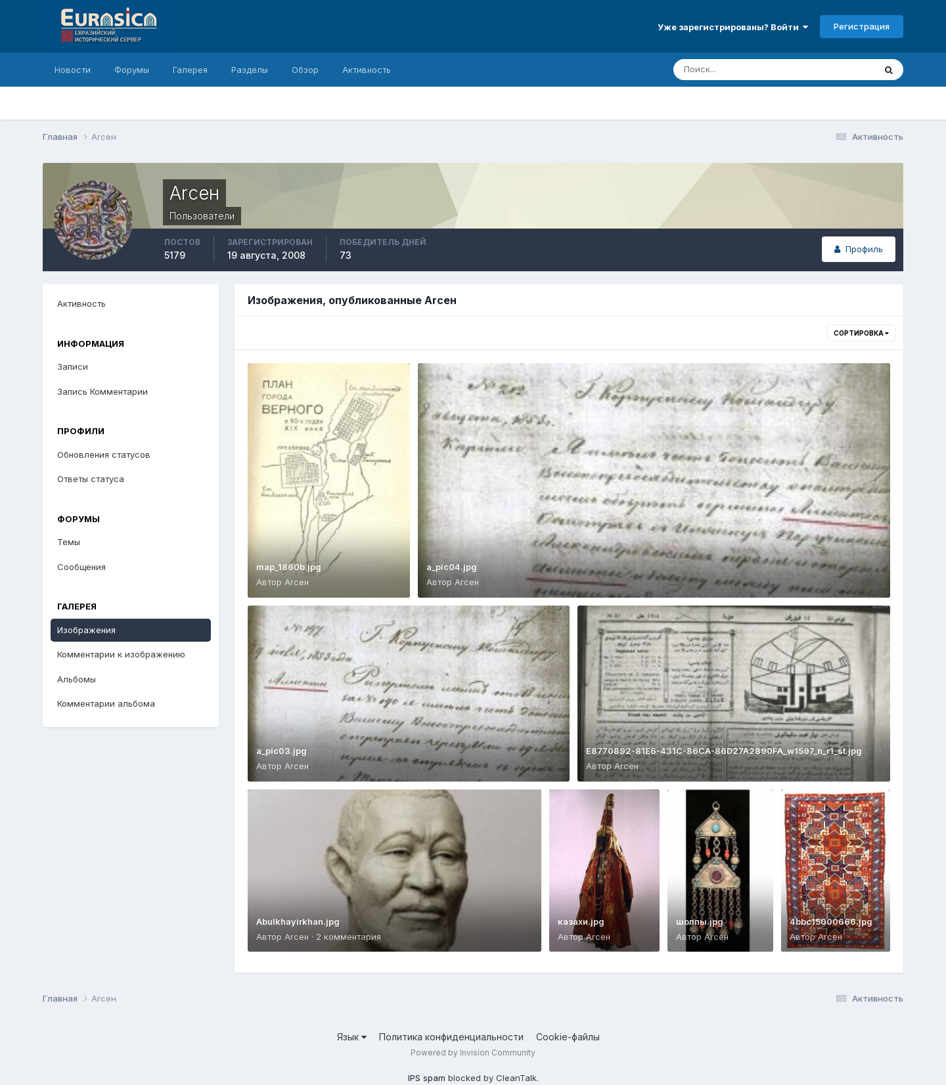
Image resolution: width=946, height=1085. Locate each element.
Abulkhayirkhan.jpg (298, 921)
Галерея (190, 69)
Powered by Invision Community (473, 1052)
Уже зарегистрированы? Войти (733, 27)
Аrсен (296, 582)
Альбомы (76, 679)
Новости (73, 69)
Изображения (86, 630)
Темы (68, 542)
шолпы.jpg (699, 921)
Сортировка (861, 333)
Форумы (131, 69)
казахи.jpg (581, 921)
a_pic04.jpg (451, 567)
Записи (72, 366)
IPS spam (426, 1078)
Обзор (305, 69)
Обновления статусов (103, 454)
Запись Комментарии (102, 391)
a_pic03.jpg (281, 750)
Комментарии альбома (106, 703)
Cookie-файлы (568, 1036)
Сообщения (81, 567)
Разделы (249, 69)
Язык (352, 1036)
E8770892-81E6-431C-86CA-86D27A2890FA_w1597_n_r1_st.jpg (724, 750)
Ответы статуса (90, 479)
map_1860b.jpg (288, 567)
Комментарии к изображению (121, 654)
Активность (366, 69)
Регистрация (862, 26)
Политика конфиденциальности (451, 1036)
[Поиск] (717, 69)
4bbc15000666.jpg (831, 921)
